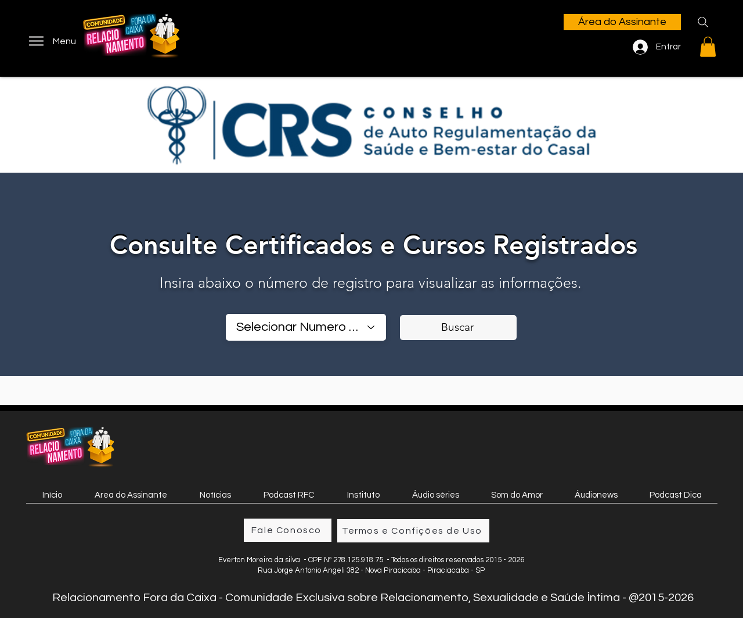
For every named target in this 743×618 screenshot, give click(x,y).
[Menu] (51, 41)
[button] (707, 47)
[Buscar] (458, 327)
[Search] (703, 22)
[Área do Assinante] (622, 22)
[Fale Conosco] (287, 530)
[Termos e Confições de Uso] (413, 530)
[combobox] (306, 327)
